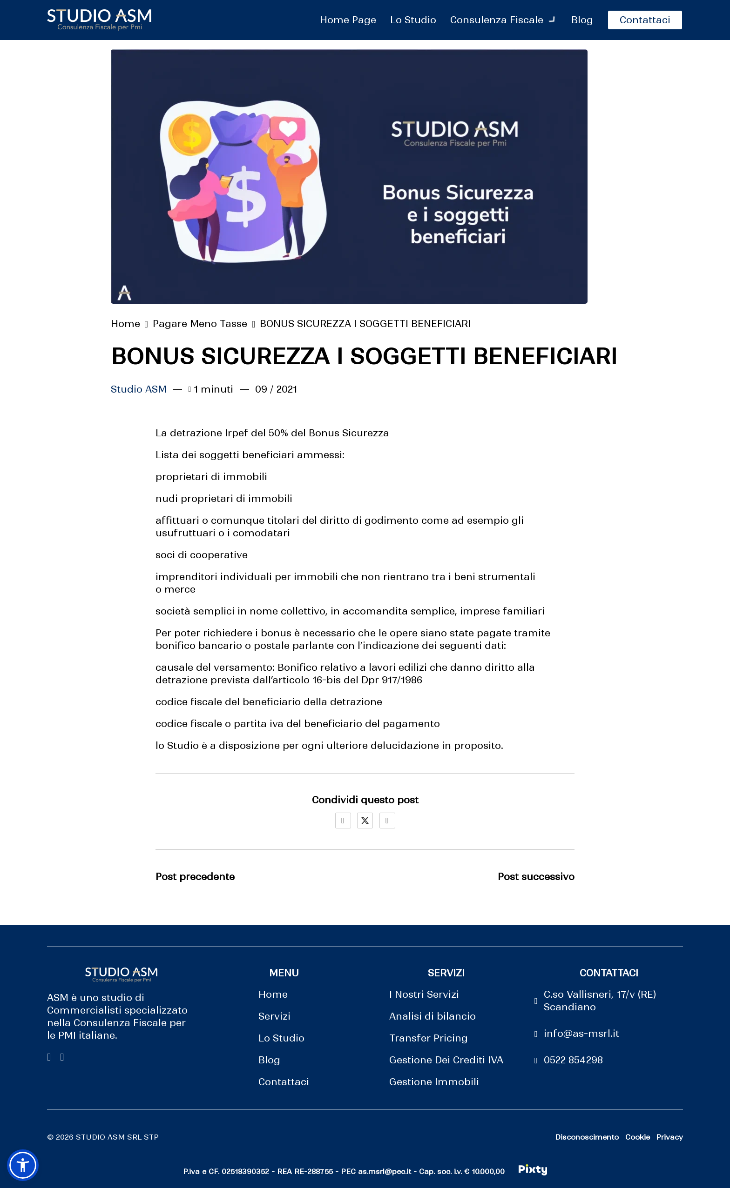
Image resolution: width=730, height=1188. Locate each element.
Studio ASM (139, 389)
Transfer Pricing (428, 1038)
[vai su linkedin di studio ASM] (62, 1057)
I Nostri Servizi (424, 994)
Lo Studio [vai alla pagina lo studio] (413, 20)
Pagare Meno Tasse (200, 324)
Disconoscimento (587, 1137)
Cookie (637, 1137)
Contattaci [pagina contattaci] (645, 20)
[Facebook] (343, 820)
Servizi (274, 1016)
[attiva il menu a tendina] (552, 20)
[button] (22, 1165)
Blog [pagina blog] (582, 20)
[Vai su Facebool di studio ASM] (49, 1057)
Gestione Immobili (434, 1082)
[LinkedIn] (387, 820)
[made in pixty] (533, 1171)
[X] (365, 820)
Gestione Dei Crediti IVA (446, 1060)
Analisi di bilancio (432, 1016)
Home (125, 324)
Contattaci (283, 1082)
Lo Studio (281, 1038)
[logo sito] (99, 20)
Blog (269, 1060)
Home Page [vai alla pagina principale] (348, 20)
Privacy (669, 1137)
